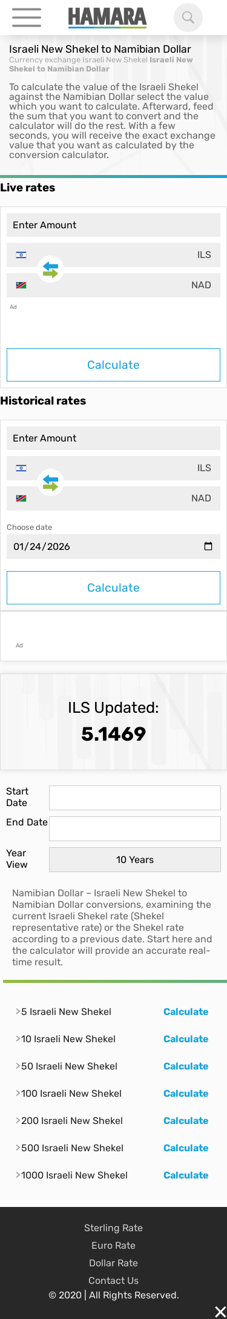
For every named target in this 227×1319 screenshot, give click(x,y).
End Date (27, 822)
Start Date (17, 796)
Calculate (113, 365)
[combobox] (113, 255)
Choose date (29, 527)
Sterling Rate (113, 1228)
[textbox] (113, 254)
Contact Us (113, 1280)
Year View (17, 858)
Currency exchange (45, 59)
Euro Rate (113, 1245)
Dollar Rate (113, 1263)
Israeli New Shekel (115, 59)
